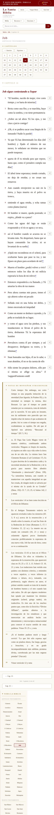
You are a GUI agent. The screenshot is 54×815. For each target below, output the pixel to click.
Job (9, 32)
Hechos (7, 813)
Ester (7, 741)
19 (4, 65)
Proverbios (19, 749)
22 (20, 65)
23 (25, 65)
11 (10, 60)
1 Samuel (8, 720)
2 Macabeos (8, 745)
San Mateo (7, 805)
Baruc (20, 766)
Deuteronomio (7, 712)
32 (25, 70)
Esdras (8, 733)
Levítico (7, 707)
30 (15, 70)
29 (10, 70)
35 (41, 70)
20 (10, 65)
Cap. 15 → (9, 686)
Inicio (22, 10)
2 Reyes (19, 724)
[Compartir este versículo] (50, 98)
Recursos (17, 21)
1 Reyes (7, 724)
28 (4, 70)
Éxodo (20, 703)
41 (25, 75)
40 (20, 75)
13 (20, 60)
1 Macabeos (20, 741)
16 (36, 60)
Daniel (20, 770)
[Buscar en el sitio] (48, 26)
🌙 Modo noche (45, 3)
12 (15, 60)
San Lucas (7, 809)
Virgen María (34, 10)
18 (46, 60)
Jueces (8, 716)
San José (46, 10)
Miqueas (20, 783)
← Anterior (8, 50)
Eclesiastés (7, 753)
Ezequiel (7, 770)
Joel (20, 774)
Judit (19, 737)
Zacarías (7, 795)
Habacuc (19, 787)
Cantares (19, 753)
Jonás (7, 783)
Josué (19, 712)
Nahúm (7, 787)
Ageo (20, 791)
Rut (20, 716)
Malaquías (20, 795)
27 (46, 65)
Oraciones (30, 21)
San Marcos (19, 805)
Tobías (8, 737)
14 (25, 60)
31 (20, 70)
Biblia (7, 21)
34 (36, 70)
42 (30, 75)
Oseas (8, 774)
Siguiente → (21, 50)
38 (10, 75)
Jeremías (19, 762)
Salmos (7, 749)
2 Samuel (20, 720)
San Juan (20, 809)
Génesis (7, 703)
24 (30, 65)
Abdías (20, 778)
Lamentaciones (8, 766)
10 (4, 60)
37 (4, 75)
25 (36, 65)
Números (20, 707)
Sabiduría (8, 758)
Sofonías (8, 791)
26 (41, 65)
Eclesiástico (20, 758)
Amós (8, 778)
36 (46, 70)
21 (15, 65)
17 (41, 60)
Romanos (20, 813)
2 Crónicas (19, 728)
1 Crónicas (7, 728)
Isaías (8, 762)
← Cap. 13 (9, 676)
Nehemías (20, 733)
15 (30, 60)
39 (15, 75)
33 (30, 70)
